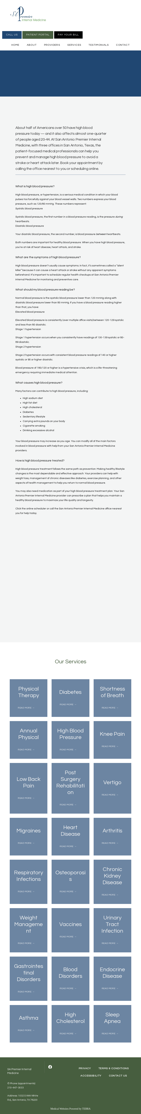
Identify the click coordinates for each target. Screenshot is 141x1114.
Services (74, 45)
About (32, 45)
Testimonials (98, 45)
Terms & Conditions (113, 1068)
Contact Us (118, 1076)
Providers (52, 45)
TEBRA (86, 1108)
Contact (123, 45)
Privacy (85, 1068)
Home (15, 45)
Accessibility (90, 1076)
